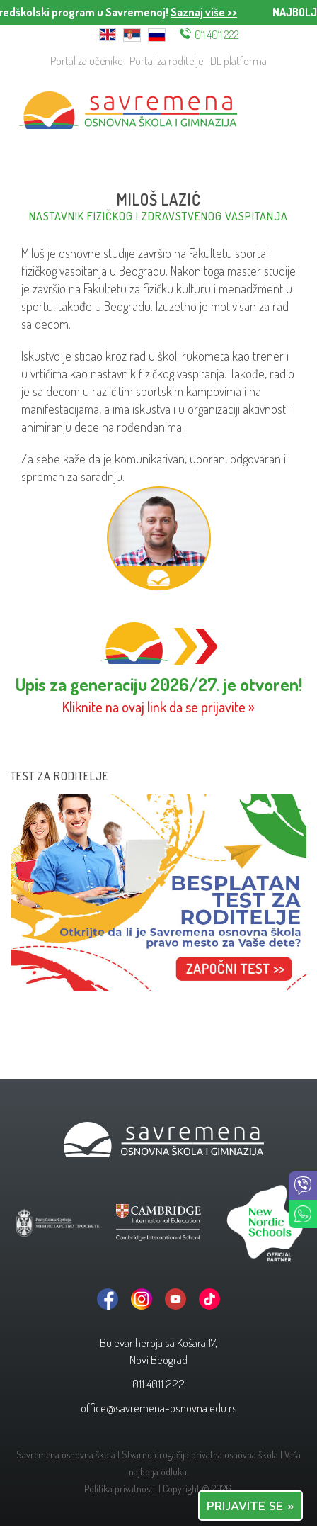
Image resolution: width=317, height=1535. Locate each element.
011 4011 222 (217, 35)
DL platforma (238, 61)
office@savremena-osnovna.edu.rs (159, 1407)
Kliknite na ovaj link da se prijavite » (158, 707)
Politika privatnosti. (120, 1489)
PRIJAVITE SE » (250, 1505)
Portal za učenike (86, 61)
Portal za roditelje (166, 61)
